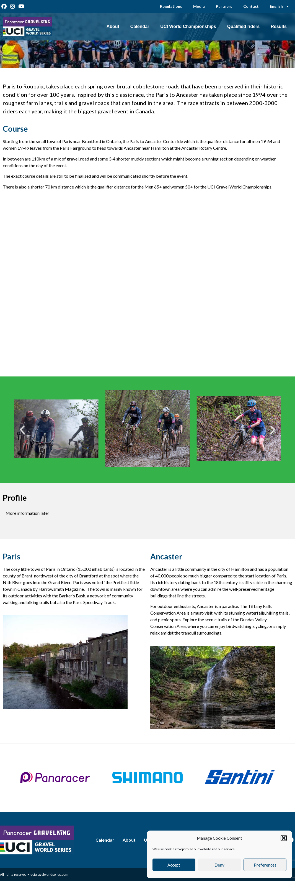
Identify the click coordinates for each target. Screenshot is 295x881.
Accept (173, 864)
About (113, 26)
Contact (251, 6)
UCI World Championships (188, 26)
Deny (219, 864)
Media (199, 6)
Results (279, 26)
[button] (283, 838)
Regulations (171, 6)
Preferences (265, 864)
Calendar (139, 26)
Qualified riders (243, 26)
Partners (224, 6)
